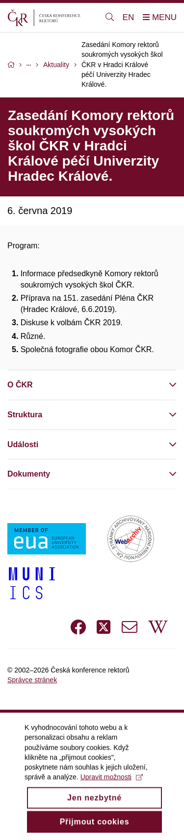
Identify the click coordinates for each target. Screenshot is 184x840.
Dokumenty (28, 474)
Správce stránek (32, 680)
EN (128, 17)
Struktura (24, 414)
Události (22, 444)
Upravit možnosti (111, 788)
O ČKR (20, 385)
